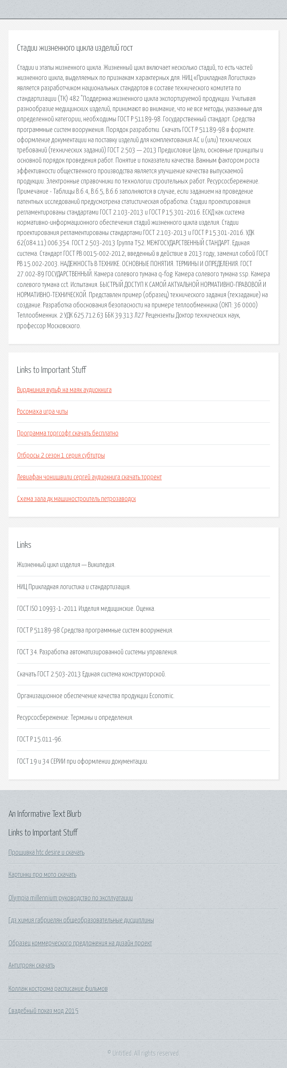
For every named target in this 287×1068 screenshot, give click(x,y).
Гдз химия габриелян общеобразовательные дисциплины (81, 920)
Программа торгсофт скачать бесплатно (67, 433)
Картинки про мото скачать (42, 874)
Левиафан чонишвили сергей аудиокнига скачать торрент (89, 477)
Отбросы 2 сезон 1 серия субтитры (61, 455)
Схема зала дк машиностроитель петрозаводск (76, 498)
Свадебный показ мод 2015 (43, 1011)
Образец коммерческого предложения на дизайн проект (80, 943)
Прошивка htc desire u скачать (46, 852)
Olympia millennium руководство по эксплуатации (70, 898)
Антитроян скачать (31, 965)
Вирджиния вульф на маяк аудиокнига (64, 390)
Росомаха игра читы (42, 411)
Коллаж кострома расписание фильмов (58, 988)
